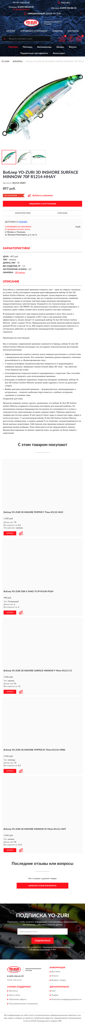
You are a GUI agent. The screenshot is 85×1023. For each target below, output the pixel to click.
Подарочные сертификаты (34, 53)
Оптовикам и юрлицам (33, 31)
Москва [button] (23, 222)
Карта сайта (14, 994)
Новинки (57, 31)
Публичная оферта (17, 999)
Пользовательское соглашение (23, 1003)
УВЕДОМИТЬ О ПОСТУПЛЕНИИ (42, 204)
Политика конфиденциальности (66, 999)
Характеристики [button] (23, 213)
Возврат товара (58, 979)
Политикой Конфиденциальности (56, 946)
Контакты (73, 31)
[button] (21, 9)
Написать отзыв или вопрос (42, 885)
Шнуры (60, 47)
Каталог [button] (11, 31)
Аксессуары (59, 53)
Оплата (54, 975)
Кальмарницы (44, 47)
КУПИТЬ (9, 533)
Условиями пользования (40, 949)
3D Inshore (20, 273)
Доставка (55, 971)
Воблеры (13, 47)
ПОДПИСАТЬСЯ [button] (42, 940)
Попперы (27, 47)
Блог (53, 990)
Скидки (54, 994)
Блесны (73, 47)
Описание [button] (62, 213)
